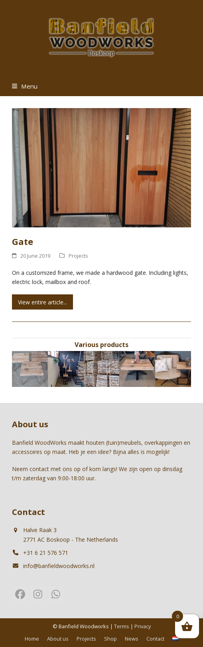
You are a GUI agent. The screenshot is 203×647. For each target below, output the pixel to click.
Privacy (142, 626)
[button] (24, 86)
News (131, 638)
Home (32, 638)
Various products (101, 344)
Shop (110, 638)
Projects (78, 255)
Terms (121, 626)
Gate (22, 241)
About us (58, 638)
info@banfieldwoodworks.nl (59, 566)
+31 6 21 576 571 (45, 552)
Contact (155, 638)
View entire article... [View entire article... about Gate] (42, 302)
